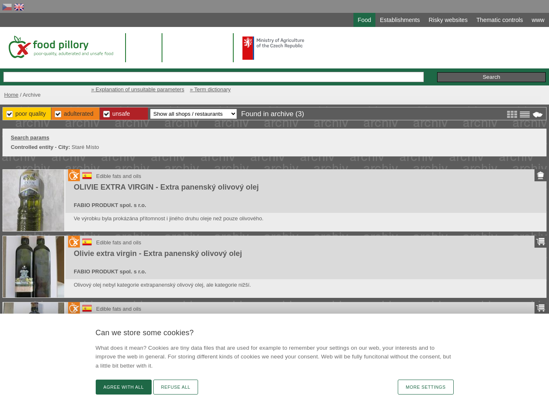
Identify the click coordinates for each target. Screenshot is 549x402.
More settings (425, 387)
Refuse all (176, 387)
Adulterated (78, 113)
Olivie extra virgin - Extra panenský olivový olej (158, 253)
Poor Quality (30, 113)
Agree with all (124, 387)
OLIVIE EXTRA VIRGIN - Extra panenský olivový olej (166, 187)
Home (11, 95)
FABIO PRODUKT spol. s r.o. (110, 205)
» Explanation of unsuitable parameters (137, 89)
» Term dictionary (210, 89)
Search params (30, 137)
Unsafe (121, 113)
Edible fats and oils (118, 176)
